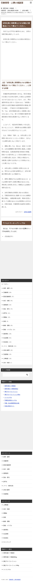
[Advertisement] (16, 62)
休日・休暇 (6, 300)
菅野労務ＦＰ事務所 (10, 386)
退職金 (5, 317)
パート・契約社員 (8, 346)
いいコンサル (8, 397)
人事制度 (5, 358)
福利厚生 (5, 333)
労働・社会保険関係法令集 (11, 403)
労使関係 (5, 354)
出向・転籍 (6, 362)
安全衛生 (5, 342)
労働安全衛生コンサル (10, 400)
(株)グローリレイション (11, 391)
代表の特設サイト (9, 406)
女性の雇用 (27, 212)
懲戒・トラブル (7, 329)
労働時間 (5, 292)
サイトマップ (7, 542)
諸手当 (5, 313)
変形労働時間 (7, 296)
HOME (9, 10)
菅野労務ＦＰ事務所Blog (11, 388)
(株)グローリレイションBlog (12, 394)
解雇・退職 (6, 325)
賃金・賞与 (6, 309)
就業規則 (5, 304)
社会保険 (5, 338)
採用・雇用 (6, 288)
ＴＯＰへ (5, 284)
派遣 (4, 321)
